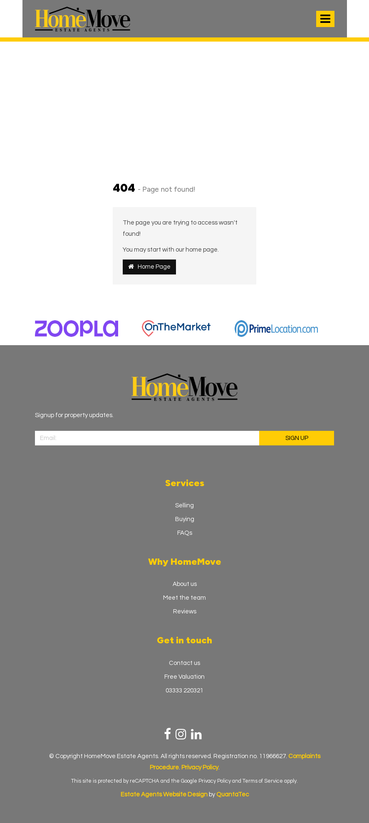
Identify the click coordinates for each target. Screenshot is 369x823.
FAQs (184, 533)
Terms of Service (263, 781)
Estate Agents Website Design (164, 794)
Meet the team (184, 598)
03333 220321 (184, 690)
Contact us (184, 663)
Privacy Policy (214, 781)
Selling (184, 505)
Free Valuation (184, 677)
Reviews (184, 611)
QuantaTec (232, 794)
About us (185, 584)
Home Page (149, 266)
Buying (184, 519)
